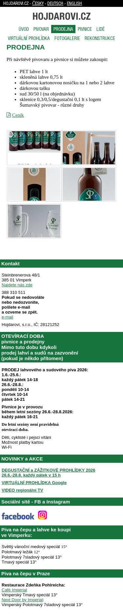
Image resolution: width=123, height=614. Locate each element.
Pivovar (41, 29)
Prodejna (63, 29)
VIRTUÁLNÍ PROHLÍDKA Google (34, 482)
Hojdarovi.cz (61, 16)
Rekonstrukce (100, 38)
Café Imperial (14, 589)
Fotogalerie (67, 38)
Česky (38, 3)
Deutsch (55, 3)
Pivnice (85, 29)
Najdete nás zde (17, 284)
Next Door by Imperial (22, 599)
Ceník (18, 115)
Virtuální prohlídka (29, 38)
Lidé (100, 29)
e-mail (7, 317)
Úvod (24, 29)
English (74, 3)
